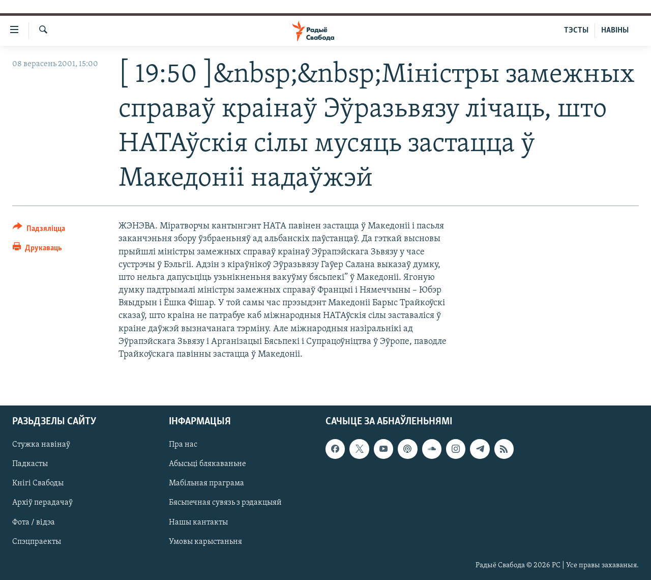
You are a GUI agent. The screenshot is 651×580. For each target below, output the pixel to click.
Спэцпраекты (36, 542)
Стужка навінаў (41, 445)
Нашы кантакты (198, 522)
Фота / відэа (33, 522)
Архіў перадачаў (42, 503)
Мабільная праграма (206, 484)
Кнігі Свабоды (38, 484)
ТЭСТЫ (576, 30)
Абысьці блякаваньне (207, 464)
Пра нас (183, 445)
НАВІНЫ (615, 30)
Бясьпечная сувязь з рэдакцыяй (225, 503)
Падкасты (30, 464)
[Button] (39, 230)
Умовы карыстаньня (205, 542)
